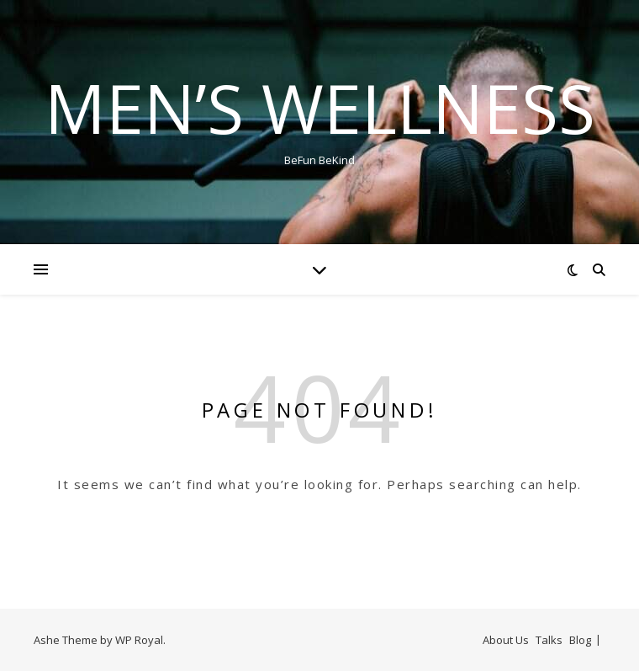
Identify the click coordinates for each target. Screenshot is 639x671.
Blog (580, 639)
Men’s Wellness (320, 107)
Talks (549, 639)
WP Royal (139, 639)
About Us (506, 639)
